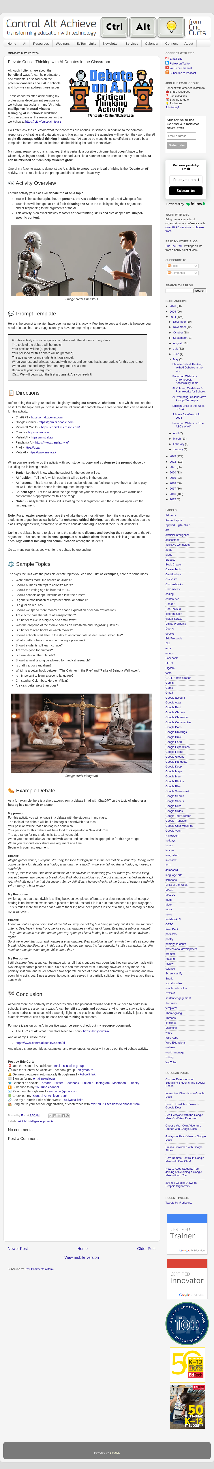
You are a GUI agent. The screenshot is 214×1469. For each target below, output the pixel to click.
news (168, 914)
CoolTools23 (173, 609)
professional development (181, 949)
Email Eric (176, 58)
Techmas (170, 1003)
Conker (170, 604)
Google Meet (173, 776)
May (176, 359)
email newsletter (44, 1078)
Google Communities (178, 722)
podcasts (170, 934)
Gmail (169, 692)
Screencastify (173, 973)
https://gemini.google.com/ (56, 422)
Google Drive (173, 737)
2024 (173, 316)
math (168, 899)
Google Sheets (174, 801)
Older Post (146, 1248)
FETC (169, 663)
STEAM (170, 993)
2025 (173, 311)
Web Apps (171, 1037)
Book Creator (173, 564)
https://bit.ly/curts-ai (96, 1031)
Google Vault (173, 830)
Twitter (58, 1083)
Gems (169, 687)
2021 (173, 467)
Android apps (173, 520)
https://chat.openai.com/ (47, 417)
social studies (173, 983)
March (177, 438)
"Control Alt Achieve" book (49, 1095)
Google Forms (174, 751)
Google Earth (173, 742)
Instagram (103, 1083)
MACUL (170, 894)
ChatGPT (171, 579)
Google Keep (173, 766)
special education (176, 988)
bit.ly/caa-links (73, 1100)
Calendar (151, 43)
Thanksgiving (173, 1013)
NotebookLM (173, 919)
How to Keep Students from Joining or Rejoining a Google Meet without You (183, 1172)
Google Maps (173, 771)
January (178, 449)
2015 (173, 499)
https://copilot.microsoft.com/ (60, 427)
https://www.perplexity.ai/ (52, 442)
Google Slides (174, 811)
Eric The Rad (173, 246)
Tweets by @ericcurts (178, 1202)
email (168, 648)
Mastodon (119, 1083)
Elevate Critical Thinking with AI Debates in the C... (187, 367)
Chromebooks (174, 584)
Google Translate (176, 820)
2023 (173, 456)
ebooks (170, 633)
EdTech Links (86, 43)
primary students (175, 944)
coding (169, 594)
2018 (173, 483)
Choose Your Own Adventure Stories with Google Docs (183, 1127)
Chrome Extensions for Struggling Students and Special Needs (185, 1083)
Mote (168, 904)
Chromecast (172, 589)
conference (172, 599)
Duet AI (170, 628)
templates (171, 1008)
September (180, 337)
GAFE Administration (178, 677)
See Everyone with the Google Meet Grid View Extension (184, 1117)
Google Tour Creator (178, 815)
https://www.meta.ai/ (42, 452)
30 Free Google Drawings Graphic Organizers (181, 1184)
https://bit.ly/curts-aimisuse (43, 121)
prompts (48, 1121)
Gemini (169, 682)
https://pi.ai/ (32, 447)
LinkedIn (87, 1083)
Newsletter (111, 43)
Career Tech (172, 569)
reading (170, 958)
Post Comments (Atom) (39, 1269)
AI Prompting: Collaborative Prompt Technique (189, 399)
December (180, 321)
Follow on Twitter (180, 63)
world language (174, 1052)
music (169, 909)
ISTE (168, 865)
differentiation (173, 613)
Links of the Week (176, 884)
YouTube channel (47, 1087)
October (178, 332)
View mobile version (81, 1257)
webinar (170, 1047)
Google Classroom (176, 717)
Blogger (114, 1452)
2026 (173, 306)
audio (168, 549)
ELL (167, 643)
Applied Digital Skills (177, 525)
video (168, 1032)
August (178, 343)
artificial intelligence (30, 1121)
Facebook (72, 1083)
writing (169, 1057)
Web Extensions (175, 1042)
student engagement (178, 998)
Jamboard (171, 870)
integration (171, 855)
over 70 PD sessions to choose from (115, 1104)
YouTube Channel (181, 68)
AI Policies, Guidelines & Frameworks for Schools (189, 390)
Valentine (171, 1027)
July (176, 348)
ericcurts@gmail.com (63, 1091)
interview (170, 860)
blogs (168, 554)
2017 (173, 488)
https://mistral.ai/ (42, 437)
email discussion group (68, 1066)
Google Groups (174, 756)
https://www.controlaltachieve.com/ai (40, 1043)
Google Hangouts (176, 761)
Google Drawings (176, 732)
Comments (176, 272)
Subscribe (185, 191)
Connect (171, 43)
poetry (169, 939)
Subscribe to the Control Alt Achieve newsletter (183, 124)
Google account (175, 697)
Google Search (174, 796)
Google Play (173, 786)
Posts (173, 265)
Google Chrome (175, 712)
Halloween (171, 835)
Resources (41, 43)
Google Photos (174, 781)
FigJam (170, 668)
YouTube (170, 1062)
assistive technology (177, 544)
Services (132, 43)
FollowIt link (87, 1074)
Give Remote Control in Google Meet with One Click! (184, 1159)
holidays (170, 840)
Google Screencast (177, 791)
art (167, 530)
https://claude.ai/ (39, 432)
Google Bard (173, 707)
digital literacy (173, 618)
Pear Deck (171, 929)
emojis (169, 653)
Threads (45, 1083)
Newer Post (18, 1248)
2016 (173, 494)
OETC (169, 924)
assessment (172, 539)
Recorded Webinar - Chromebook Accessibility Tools (185, 380)
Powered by (185, 204)
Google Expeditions (177, 747)
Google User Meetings (179, 825)
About (188, 43)
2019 (173, 477)
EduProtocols (173, 638)
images (170, 850)
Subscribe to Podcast (183, 73)
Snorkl (169, 978)
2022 (173, 461)
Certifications (173, 574)
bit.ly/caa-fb (85, 1070)
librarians (171, 880)
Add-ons (170, 515)
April (176, 433)
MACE (169, 889)
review (169, 963)
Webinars (63, 43)
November (180, 327)
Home (12, 43)
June (176, 354)
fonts (168, 673)
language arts (173, 875)
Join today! (172, 107)
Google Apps (173, 702)
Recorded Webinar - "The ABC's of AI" (188, 425)
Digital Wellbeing (175, 623)
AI (24, 43)
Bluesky (134, 1083)
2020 (173, 472)
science (170, 968)
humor (169, 845)
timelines (170, 1022)
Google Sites (173, 806)
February (179, 444)
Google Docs (173, 727)
